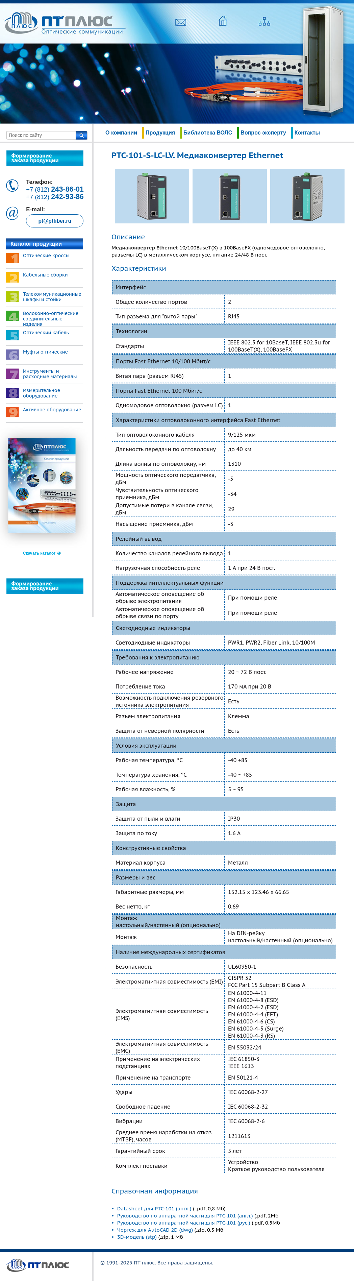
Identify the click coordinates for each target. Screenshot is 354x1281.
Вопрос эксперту (263, 133)
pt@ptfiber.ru (54, 221)
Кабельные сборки (45, 275)
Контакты (307, 133)
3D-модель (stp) (137, 1237)
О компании (121, 133)
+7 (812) (55, 189)
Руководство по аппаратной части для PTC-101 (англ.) (185, 1215)
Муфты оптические (45, 352)
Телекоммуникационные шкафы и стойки (52, 297)
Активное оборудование (52, 410)
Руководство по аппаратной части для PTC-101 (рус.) (183, 1222)
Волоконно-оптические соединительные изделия (50, 318)
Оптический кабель (46, 333)
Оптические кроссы (46, 255)
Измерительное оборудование (41, 393)
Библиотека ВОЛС (207, 133)
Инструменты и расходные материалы (50, 374)
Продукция (160, 133)
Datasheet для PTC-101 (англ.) (155, 1208)
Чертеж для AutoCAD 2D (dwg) (155, 1230)
